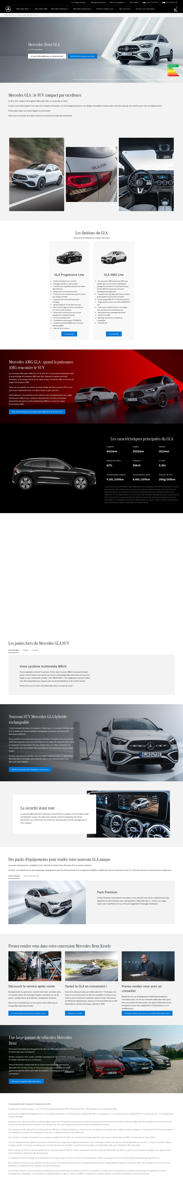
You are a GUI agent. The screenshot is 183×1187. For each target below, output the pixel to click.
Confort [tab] (35, 650)
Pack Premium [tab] (14, 868)
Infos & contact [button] (108, 1175)
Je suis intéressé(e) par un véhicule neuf (47, 56)
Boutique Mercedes (98, 2)
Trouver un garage (109, 1181)
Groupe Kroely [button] (152, 1175)
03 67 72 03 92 (152, 2)
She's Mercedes (152, 1185)
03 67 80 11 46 (171, 2)
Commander (69, 334)
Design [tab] (25, 650)
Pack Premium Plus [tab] (31, 868)
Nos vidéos (134, 2)
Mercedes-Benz (22, 9)
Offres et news (152, 1178)
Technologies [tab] (13, 650)
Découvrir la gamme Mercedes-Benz (26, 1047)
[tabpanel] (91, 675)
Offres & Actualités (117, 2)
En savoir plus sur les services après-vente (28, 979)
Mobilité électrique (154, 1181)
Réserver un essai (75, 979)
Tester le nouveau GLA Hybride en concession (30, 769)
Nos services (124, 9)
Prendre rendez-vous (104, 9)
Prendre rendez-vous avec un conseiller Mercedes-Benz (147, 979)
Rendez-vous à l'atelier (111, 1185)
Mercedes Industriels (81, 9)
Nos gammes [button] (63, 1175)
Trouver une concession (145, 9)
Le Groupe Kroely (78, 2)
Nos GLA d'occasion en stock (82, 56)
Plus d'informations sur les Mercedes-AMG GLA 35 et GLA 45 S (37, 412)
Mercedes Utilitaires (59, 9)
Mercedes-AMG (41, 9)
